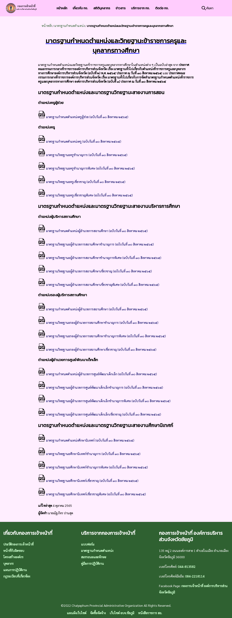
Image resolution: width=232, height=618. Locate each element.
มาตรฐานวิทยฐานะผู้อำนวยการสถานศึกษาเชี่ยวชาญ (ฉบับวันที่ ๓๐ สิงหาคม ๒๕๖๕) (95, 271)
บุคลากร (8, 563)
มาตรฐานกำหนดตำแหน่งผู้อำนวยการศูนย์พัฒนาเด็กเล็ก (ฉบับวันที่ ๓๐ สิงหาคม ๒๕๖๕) (97, 374)
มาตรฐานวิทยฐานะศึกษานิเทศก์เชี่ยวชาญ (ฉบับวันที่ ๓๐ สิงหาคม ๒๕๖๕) (88, 480)
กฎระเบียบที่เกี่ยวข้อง (16, 576)
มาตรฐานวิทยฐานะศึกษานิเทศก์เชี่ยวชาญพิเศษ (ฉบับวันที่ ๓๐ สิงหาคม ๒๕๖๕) (92, 494)
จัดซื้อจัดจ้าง (98, 613)
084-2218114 (194, 576)
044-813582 (186, 566)
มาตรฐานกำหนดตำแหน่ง (69, 26)
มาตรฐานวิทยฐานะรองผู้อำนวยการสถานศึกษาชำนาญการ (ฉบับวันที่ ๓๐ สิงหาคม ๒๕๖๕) (98, 322)
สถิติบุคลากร (101, 8)
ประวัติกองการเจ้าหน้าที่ (18, 544)
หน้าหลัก (62, 8)
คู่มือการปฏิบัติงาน (92, 563)
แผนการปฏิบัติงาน (15, 570)
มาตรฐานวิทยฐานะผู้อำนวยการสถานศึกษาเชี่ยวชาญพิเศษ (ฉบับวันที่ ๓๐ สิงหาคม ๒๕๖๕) (98, 284)
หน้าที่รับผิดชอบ (13, 550)
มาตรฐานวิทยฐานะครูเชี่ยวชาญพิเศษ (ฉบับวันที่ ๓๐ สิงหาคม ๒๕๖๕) (85, 195)
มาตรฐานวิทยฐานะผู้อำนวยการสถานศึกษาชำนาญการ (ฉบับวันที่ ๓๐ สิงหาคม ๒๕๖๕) (96, 244)
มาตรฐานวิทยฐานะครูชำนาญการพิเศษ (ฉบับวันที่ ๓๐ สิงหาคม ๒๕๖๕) (86, 168)
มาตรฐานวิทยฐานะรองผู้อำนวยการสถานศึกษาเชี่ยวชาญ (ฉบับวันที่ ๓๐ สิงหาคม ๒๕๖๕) (97, 349)
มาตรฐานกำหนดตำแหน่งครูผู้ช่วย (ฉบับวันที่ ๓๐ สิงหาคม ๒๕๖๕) (83, 117)
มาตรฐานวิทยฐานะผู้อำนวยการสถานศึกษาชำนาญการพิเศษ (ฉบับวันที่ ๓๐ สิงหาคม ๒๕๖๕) (99, 257)
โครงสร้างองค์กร (13, 557)
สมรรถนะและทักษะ (93, 557)
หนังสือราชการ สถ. (150, 613)
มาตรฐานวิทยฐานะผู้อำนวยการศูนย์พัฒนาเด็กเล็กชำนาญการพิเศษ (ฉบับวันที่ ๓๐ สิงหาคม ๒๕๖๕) (104, 401)
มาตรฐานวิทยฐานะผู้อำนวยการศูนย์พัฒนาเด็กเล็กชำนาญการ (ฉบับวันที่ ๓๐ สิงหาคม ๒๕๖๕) (100, 387)
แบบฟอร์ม (87, 544)
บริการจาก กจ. (140, 8)
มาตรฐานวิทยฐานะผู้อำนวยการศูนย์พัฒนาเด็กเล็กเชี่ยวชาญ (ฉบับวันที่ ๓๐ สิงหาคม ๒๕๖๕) (99, 414)
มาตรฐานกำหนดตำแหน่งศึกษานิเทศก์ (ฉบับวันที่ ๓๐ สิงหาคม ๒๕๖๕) (86, 440)
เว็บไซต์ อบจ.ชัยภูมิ (122, 613)
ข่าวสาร (121, 8)
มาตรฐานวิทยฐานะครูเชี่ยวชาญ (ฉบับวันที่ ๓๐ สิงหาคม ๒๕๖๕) (81, 182)
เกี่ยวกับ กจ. (80, 8)
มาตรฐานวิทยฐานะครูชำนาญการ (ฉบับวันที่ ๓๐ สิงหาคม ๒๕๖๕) (82, 155)
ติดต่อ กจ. (162, 8)
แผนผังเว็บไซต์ (76, 613)
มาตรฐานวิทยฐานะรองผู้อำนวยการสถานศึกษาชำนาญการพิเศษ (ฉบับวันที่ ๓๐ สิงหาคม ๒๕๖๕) (102, 336)
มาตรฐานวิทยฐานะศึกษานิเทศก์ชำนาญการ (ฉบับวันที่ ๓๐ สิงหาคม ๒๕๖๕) (89, 454)
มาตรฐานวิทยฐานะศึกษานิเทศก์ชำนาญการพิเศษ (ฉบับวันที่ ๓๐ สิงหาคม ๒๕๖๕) (93, 467)
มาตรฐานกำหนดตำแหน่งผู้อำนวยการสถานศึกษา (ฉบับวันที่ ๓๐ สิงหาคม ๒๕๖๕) (93, 231)
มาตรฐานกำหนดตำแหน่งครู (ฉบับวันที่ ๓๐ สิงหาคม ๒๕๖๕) (79, 141)
